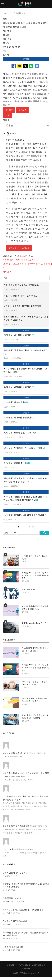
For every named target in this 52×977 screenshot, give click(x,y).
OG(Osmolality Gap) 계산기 (34, 623)
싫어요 (22, 110)
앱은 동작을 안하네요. (12, 898)
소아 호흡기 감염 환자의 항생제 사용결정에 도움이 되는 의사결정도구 (25, 934)
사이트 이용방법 (38, 965)
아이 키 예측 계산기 (11, 849)
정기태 (19, 799)
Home (5, 13)
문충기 (19, 776)
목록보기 (7, 271)
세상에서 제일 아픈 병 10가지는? (17, 753)
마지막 (31, 526)
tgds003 (8, 924)
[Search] (49, 4)
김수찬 (7, 876)
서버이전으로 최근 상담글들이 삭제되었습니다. (23, 910)
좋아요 (9, 110)
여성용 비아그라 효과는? (13, 947)
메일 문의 (26, 968)
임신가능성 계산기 (30, 589)
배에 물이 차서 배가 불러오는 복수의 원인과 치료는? (34, 699)
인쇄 (7, 115)
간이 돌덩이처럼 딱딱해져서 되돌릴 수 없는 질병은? (35, 716)
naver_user (9, 901)
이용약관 (10, 965)
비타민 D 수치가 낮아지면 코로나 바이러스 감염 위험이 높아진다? (35, 575)
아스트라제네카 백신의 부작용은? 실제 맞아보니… (35, 607)
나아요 (7, 913)
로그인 (22, 255)
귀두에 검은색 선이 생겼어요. (15, 873)
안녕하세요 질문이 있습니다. (15, 921)
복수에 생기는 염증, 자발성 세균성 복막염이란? (35, 683)
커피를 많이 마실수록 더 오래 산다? (34, 557)
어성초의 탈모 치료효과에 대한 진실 (18, 826)
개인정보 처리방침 (23, 965)
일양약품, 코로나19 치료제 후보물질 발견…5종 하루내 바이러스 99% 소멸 (26, 885)
